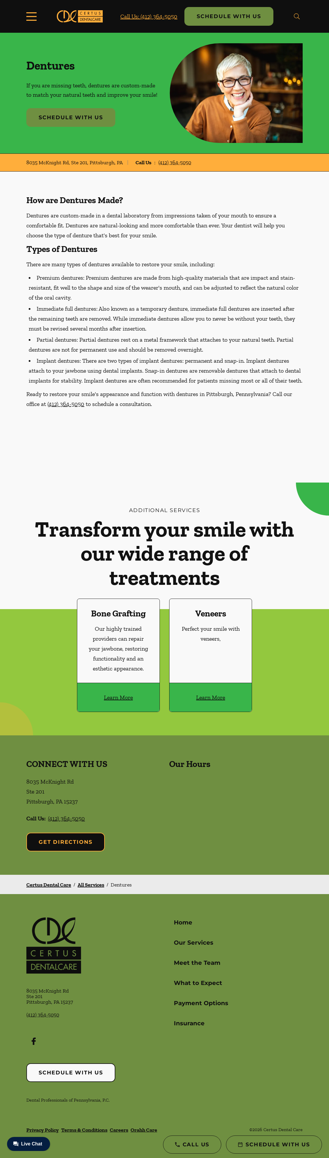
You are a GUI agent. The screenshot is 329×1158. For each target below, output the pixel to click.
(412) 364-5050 (174, 162)
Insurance (189, 1023)
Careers (119, 1130)
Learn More (118, 697)
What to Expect (198, 982)
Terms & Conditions (84, 1130)
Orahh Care (144, 1130)
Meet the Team (197, 962)
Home (183, 922)
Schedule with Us (229, 16)
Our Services (193, 942)
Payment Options (201, 1003)
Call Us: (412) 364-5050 (148, 16)
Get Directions (65, 842)
